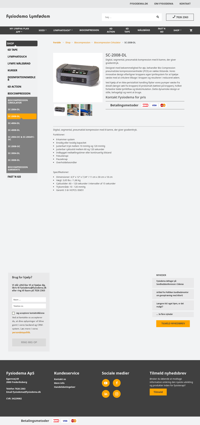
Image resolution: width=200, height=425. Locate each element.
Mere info (59, 383)
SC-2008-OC (14, 146)
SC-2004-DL (14, 109)
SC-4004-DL (14, 123)
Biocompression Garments (18, 168)
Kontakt (185, 3)
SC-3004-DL (14, 153)
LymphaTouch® (62, 30)
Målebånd (144, 30)
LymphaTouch (17, 56)
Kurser (12, 70)
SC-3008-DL (14, 160)
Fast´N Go (14, 176)
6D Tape (127, 30)
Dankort (145, 105)
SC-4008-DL (14, 130)
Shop (177, 30)
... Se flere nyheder (164, 314)
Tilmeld (158, 392)
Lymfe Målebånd (19, 63)
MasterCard (163, 105)
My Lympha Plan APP (19, 30)
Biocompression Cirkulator (18, 101)
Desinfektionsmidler (21, 78)
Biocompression (89, 30)
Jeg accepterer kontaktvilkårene (30, 313)
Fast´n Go (161, 30)
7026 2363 (180, 17)
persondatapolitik (21, 332)
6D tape (13, 49)
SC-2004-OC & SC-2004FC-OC (21, 138)
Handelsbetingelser (64, 386)
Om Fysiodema (163, 3)
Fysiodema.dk (139, 3)
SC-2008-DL (14, 116)
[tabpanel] (77, 77)
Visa (154, 105)
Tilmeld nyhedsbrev (173, 323)
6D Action (111, 30)
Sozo (42, 30)
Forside (57, 42)
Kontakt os (60, 379)
